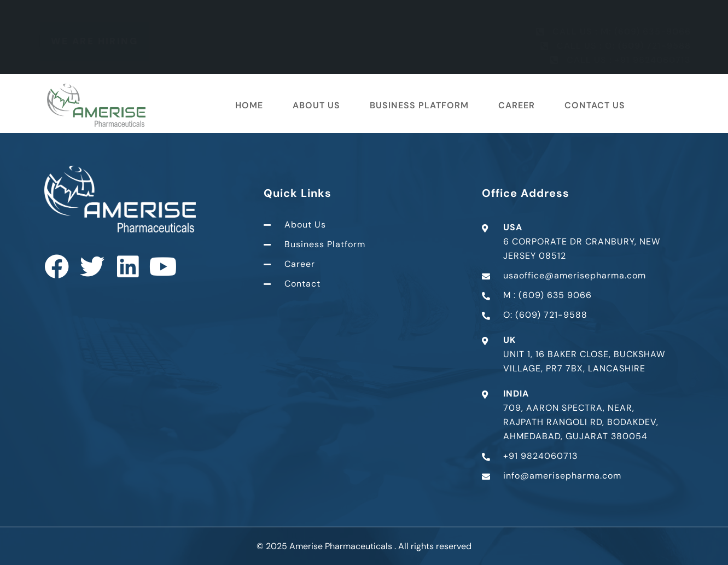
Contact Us (594, 105)
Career (516, 105)
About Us (316, 105)
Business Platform (419, 105)
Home (249, 105)
